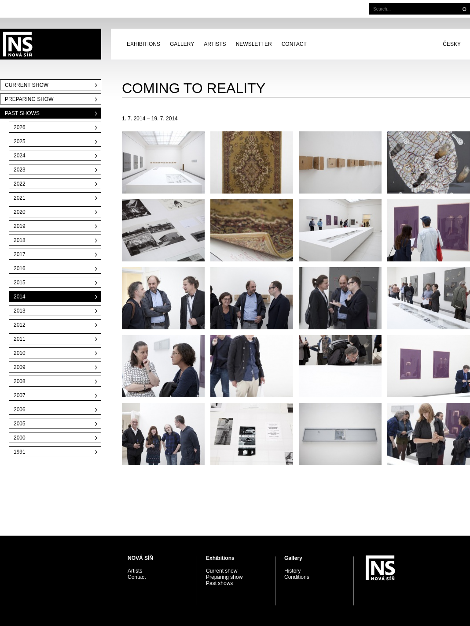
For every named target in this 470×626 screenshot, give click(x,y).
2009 (20, 367)
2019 (20, 226)
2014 (20, 297)
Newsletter (254, 44)
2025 (20, 141)
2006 (20, 409)
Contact (294, 44)
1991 (20, 452)
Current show (26, 85)
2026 (20, 127)
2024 (20, 156)
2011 (20, 339)
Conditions (296, 577)
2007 (20, 395)
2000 (20, 438)
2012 (20, 325)
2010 (20, 353)
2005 (20, 424)
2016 (20, 268)
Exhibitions (143, 44)
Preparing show (29, 99)
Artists (215, 44)
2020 (20, 212)
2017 (20, 254)
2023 (20, 170)
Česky (452, 44)
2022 (20, 184)
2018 (20, 240)
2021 (20, 198)
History (292, 571)
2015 (20, 282)
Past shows (22, 113)
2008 (20, 381)
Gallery (182, 44)
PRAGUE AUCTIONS (50, 44)
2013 (20, 311)
